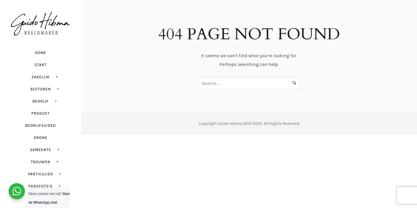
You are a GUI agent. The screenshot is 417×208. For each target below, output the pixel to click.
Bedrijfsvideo (40, 125)
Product (40, 113)
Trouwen (40, 162)
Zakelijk (41, 77)
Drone (40, 137)
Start (40, 65)
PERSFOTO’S (41, 186)
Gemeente (40, 150)
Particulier (40, 174)
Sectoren (40, 89)
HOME (40, 53)
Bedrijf (40, 101)
